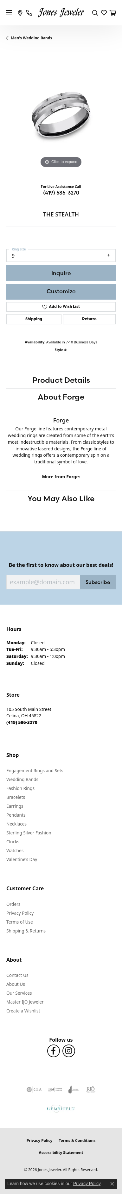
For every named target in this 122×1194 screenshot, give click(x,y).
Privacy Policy (20, 913)
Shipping (33, 319)
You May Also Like (61, 498)
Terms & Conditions (77, 1140)
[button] (95, 12)
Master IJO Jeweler (25, 1002)
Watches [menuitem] (14, 850)
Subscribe (98, 582)
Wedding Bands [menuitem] (22, 779)
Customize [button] (61, 291)
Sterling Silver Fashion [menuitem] (28, 833)
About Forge (61, 396)
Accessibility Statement (61, 1152)
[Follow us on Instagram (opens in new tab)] (68, 1051)
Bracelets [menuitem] (15, 797)
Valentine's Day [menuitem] (21, 859)
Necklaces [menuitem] (16, 824)
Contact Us (17, 975)
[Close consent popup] (112, 1184)
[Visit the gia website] (34, 1089)
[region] (61, 114)
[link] (20, 12)
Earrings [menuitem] (14, 806)
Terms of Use (19, 922)
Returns (89, 319)
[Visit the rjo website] (90, 1089)
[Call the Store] (21, 722)
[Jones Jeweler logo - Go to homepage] (61, 12)
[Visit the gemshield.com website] (61, 1108)
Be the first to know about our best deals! (61, 565)
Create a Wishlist (23, 1011)
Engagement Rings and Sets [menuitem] (34, 770)
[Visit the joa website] (74, 1089)
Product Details (61, 380)
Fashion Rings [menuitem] (20, 788)
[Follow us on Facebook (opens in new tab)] (53, 1051)
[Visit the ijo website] (55, 1089)
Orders (13, 904)
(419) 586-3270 (61, 192)
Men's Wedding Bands (31, 38)
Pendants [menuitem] (15, 815)
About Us (15, 984)
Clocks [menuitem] (12, 842)
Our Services (19, 993)
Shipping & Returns (26, 931)
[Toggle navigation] (9, 13)
